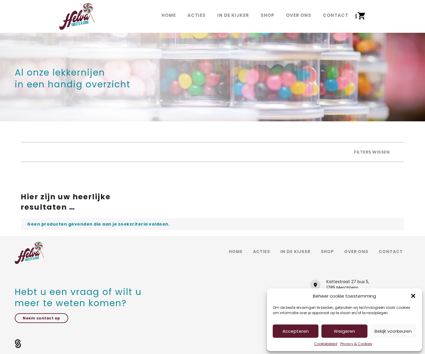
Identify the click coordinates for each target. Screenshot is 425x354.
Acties (261, 252)
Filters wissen (372, 152)
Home (236, 252)
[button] (413, 296)
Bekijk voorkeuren (393, 331)
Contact (391, 252)
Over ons (356, 252)
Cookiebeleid (325, 343)
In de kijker (295, 252)
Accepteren (295, 331)
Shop (327, 252)
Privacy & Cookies (356, 343)
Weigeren (344, 331)
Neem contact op (41, 318)
